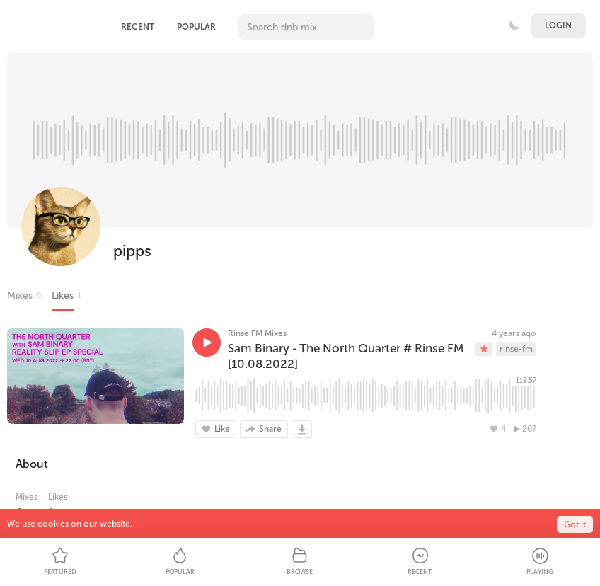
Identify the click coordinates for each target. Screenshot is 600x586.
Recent (137, 27)
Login (558, 25)
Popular (196, 27)
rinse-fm (516, 349)
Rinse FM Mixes (257, 333)
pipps (132, 250)
